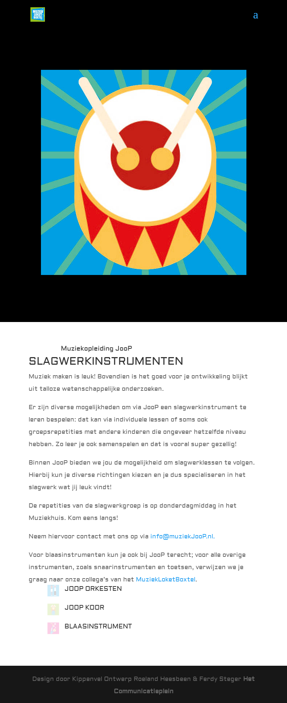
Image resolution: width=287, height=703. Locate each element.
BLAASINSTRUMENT (98, 626)
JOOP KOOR (84, 608)
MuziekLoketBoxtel (165, 579)
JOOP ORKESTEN (93, 589)
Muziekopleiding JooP (96, 348)
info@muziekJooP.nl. (182, 536)
